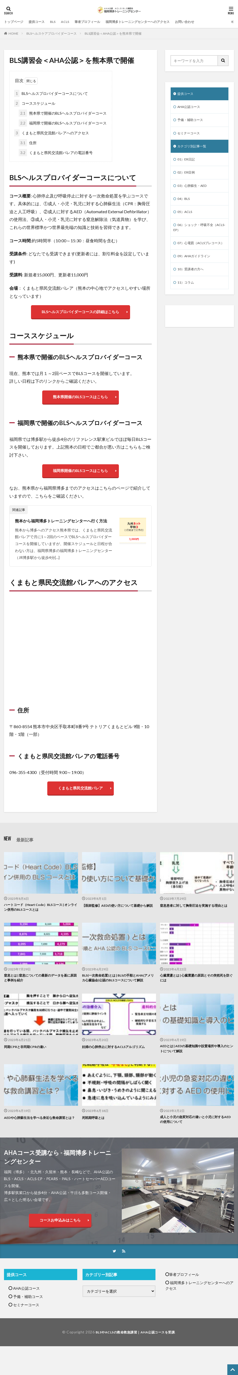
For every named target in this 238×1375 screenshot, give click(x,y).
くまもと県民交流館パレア (80, 796)
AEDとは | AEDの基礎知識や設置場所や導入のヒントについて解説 (195, 1068)
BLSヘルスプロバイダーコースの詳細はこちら (80, 313)
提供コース (41, 21)
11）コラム (187, 299)
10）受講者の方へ (192, 285)
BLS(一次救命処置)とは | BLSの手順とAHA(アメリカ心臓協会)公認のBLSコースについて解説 (118, 993)
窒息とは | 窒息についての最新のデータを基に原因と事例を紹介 (41, 990)
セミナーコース (190, 136)
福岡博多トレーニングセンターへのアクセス (155, 21)
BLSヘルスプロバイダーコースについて (51, 93)
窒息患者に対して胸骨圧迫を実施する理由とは (195, 918)
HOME (13, 33)
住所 (28, 142)
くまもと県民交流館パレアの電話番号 (56, 152)
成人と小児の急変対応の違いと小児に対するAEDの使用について (195, 1140)
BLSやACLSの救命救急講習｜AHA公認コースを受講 (135, 1354)
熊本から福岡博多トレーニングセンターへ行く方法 (64, 527)
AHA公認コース (190, 108)
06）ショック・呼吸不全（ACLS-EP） (196, 236)
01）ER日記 (187, 163)
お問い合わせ (209, 21)
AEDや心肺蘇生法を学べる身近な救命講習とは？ (39, 1140)
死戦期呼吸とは (95, 1137)
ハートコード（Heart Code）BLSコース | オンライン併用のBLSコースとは (39, 918)
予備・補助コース (192, 122)
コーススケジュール (34, 103)
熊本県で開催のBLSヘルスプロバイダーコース (63, 113)
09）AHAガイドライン (196, 271)
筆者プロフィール (97, 21)
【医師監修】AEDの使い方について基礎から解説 (117, 918)
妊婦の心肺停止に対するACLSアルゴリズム (118, 1065)
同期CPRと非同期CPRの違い (28, 1065)
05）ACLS (186, 219)
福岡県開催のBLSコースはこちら (80, 476)
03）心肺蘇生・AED (194, 191)
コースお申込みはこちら (60, 1241)
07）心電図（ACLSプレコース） (199, 255)
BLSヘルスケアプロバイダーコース (51, 33)
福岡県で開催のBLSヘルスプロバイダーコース (63, 123)
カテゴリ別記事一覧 (194, 149)
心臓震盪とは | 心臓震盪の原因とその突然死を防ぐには (197, 990)
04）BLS (184, 205)
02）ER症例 (187, 177)
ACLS (72, 21)
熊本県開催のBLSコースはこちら (80, 400)
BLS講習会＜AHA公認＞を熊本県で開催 (113, 33)
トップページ (15, 21)
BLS (59, 21)
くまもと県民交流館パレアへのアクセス (51, 132)
